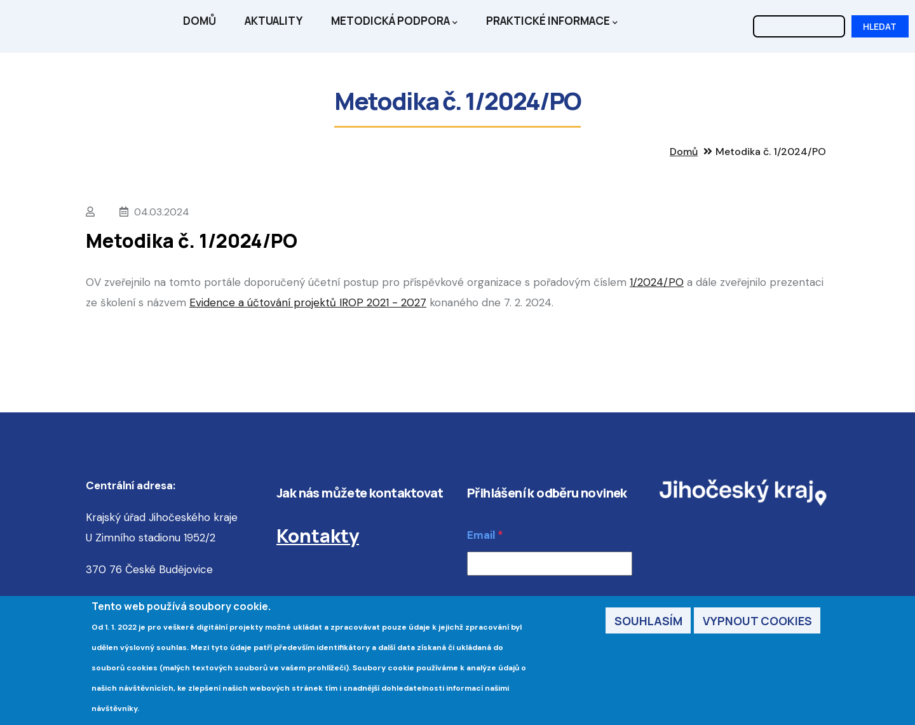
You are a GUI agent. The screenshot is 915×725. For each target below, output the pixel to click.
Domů (199, 20)
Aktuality (273, 20)
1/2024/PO (657, 282)
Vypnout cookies (757, 621)
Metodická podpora (394, 21)
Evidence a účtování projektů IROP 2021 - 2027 (307, 302)
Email (481, 535)
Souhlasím (648, 621)
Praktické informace (552, 21)
